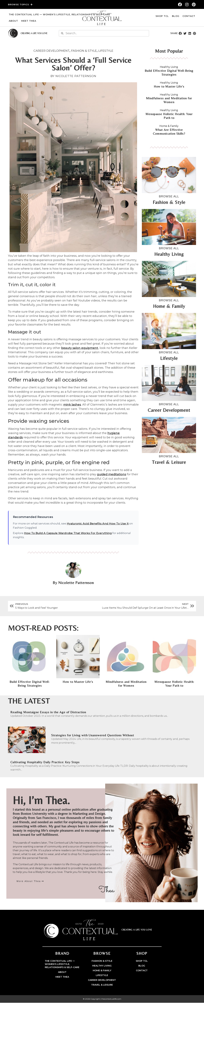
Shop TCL (162, 16)
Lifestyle (105, 51)
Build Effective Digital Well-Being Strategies (169, 72)
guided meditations (111, 474)
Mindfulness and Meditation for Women (169, 100)
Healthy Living (169, 66)
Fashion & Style (84, 51)
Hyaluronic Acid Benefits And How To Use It (98, 523)
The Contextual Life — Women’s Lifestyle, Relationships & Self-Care (59, 14)
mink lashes (72, 404)
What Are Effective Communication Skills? (169, 131)
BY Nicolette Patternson (73, 76)
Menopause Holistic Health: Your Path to (169, 116)
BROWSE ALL (169, 196)
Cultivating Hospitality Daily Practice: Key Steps (45, 762)
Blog (175, 16)
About (13, 20)
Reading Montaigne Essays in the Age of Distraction (48, 712)
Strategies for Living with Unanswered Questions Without (92, 735)
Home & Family (168, 125)
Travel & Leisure (102, 984)
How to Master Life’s (169, 86)
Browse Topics (20, 4)
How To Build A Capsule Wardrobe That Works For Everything (68, 533)
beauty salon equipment (79, 348)
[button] (180, 33)
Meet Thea (28, 20)
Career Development (51, 51)
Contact (188, 16)
